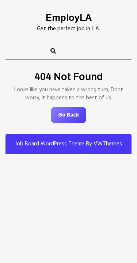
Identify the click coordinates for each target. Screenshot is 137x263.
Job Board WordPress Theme (49, 144)
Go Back (72, 116)
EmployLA (69, 18)
